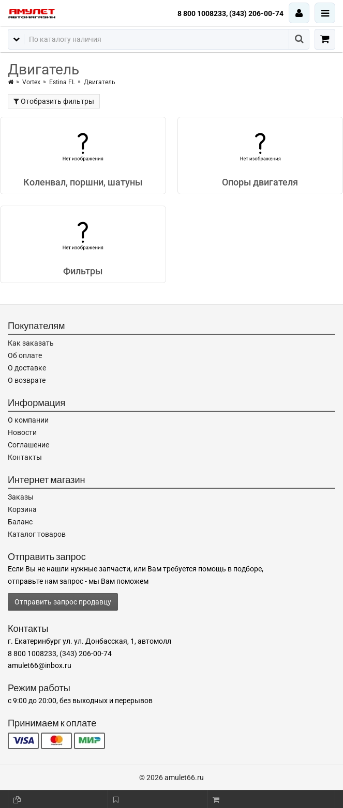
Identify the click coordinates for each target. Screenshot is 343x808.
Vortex (31, 82)
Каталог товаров (37, 534)
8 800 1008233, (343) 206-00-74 (230, 13)
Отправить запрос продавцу (62, 602)
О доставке (27, 368)
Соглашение (28, 445)
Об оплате (25, 355)
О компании (28, 420)
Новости (22, 432)
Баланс (20, 522)
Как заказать (31, 343)
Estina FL (62, 82)
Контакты (25, 457)
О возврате (27, 380)
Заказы (21, 497)
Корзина (22, 509)
